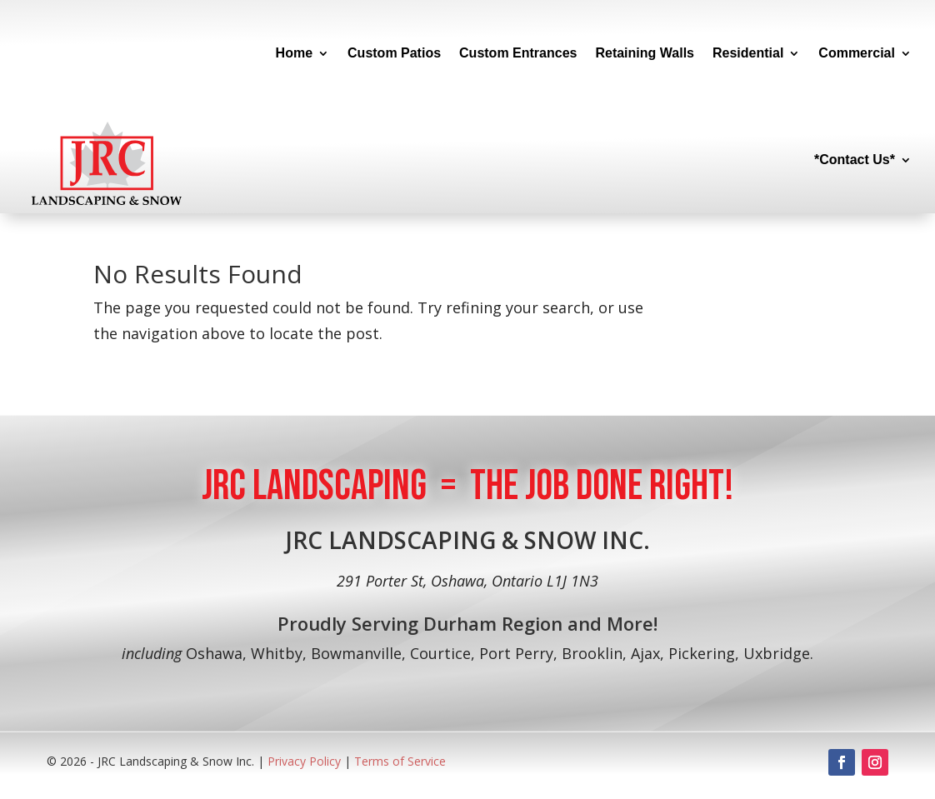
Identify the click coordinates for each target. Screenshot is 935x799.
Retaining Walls (644, 53)
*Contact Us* (854, 159)
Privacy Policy (306, 761)
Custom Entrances (518, 53)
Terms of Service (400, 761)
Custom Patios (394, 53)
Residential (747, 53)
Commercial (856, 53)
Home (294, 53)
